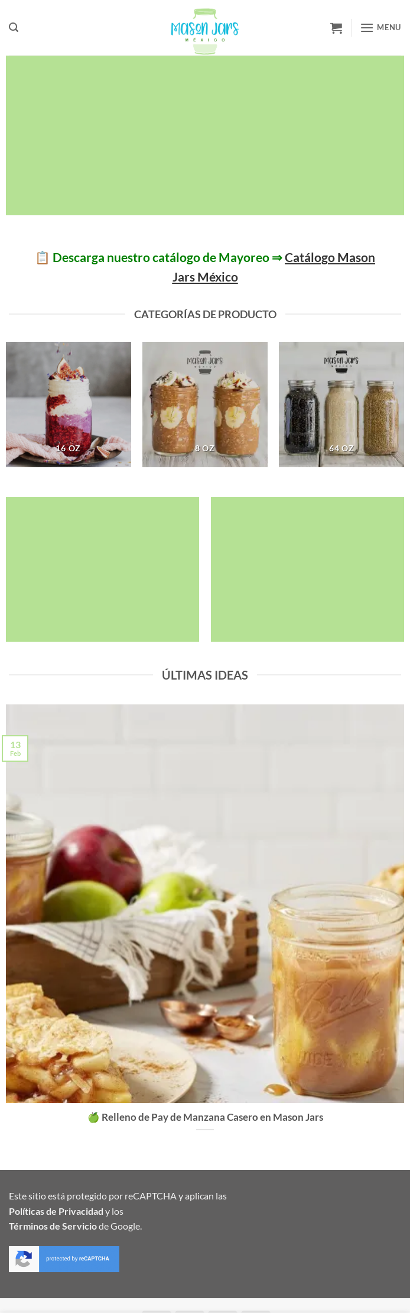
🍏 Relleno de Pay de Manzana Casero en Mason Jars (205, 1117)
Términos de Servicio (53, 1225)
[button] (13, 27)
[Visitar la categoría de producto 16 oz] (68, 404)
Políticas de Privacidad (56, 1211)
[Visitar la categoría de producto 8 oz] (205, 404)
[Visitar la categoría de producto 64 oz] (341, 404)
